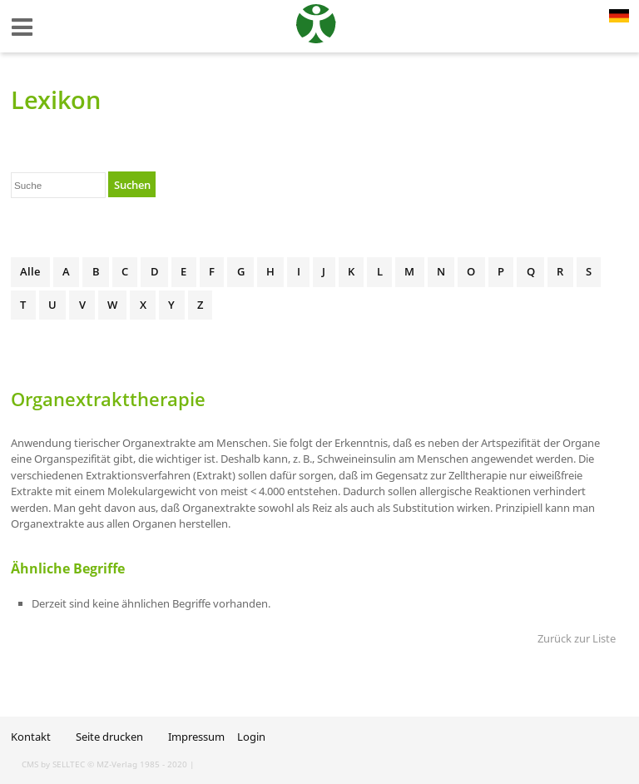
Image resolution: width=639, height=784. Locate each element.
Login (251, 736)
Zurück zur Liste (576, 638)
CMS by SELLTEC (53, 764)
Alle (30, 271)
